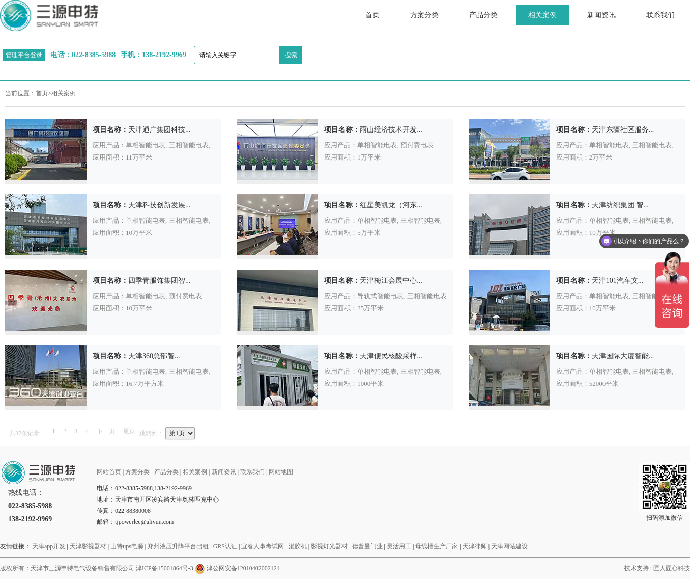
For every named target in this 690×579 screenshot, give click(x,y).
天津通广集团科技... (159, 130)
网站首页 (109, 472)
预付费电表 (417, 145)
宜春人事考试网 (262, 546)
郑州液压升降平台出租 (178, 546)
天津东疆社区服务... (623, 130)
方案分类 (424, 15)
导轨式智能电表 (380, 296)
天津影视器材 (88, 546)
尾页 (129, 431)
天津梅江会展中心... (391, 280)
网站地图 (281, 472)
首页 (372, 15)
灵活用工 (399, 546)
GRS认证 (225, 546)
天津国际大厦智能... (623, 356)
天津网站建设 (509, 546)
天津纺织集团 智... (620, 205)
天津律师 (475, 546)
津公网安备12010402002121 (243, 568)
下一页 (106, 431)
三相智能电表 (189, 145)
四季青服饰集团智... (159, 280)
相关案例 (542, 15)
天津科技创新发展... (159, 205)
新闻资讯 (601, 15)
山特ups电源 (126, 546)
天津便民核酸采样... (391, 356)
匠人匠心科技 (671, 568)
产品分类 (483, 15)
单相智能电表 (145, 145)
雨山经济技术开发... (391, 130)
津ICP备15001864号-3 (164, 568)
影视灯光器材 (329, 546)
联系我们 (660, 15)
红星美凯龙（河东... (391, 205)
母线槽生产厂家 (436, 546)
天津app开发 (48, 546)
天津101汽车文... (618, 280)
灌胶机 (298, 546)
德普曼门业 (367, 546)
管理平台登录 (24, 55)
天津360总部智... (154, 356)
